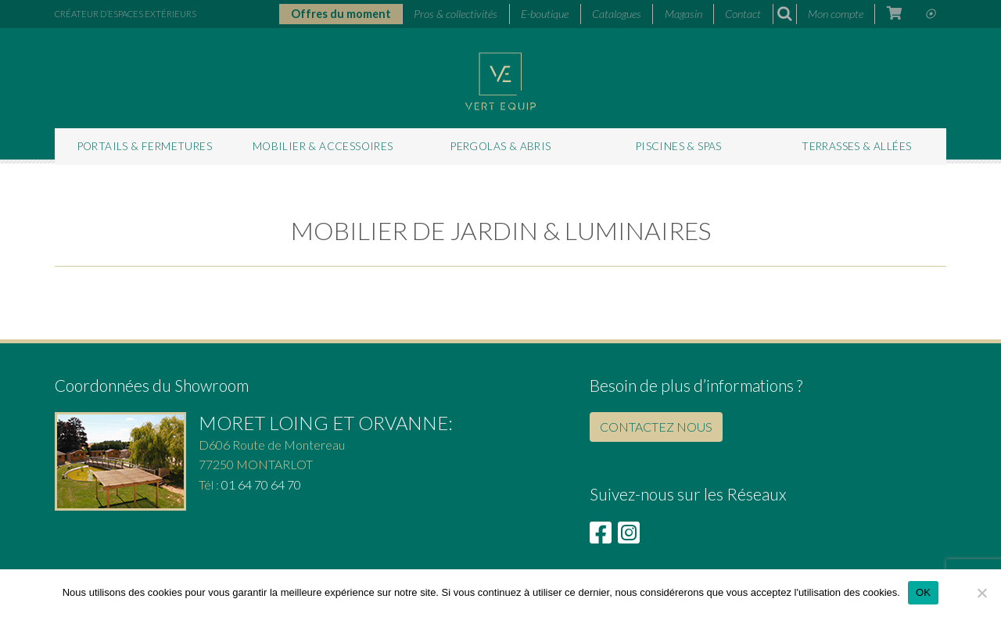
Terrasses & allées (856, 146)
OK (923, 592)
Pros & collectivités (455, 13)
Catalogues (616, 13)
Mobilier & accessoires (323, 146)
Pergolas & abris (500, 146)
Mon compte (835, 13)
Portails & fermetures (144, 146)
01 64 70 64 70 (261, 484)
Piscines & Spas (679, 146)
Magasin (683, 13)
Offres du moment (341, 13)
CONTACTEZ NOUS (656, 426)
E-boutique (545, 13)
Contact (743, 13)
